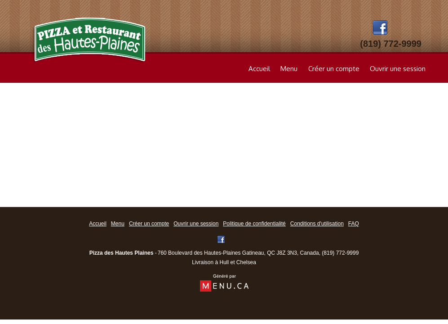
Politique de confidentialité (254, 223)
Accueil (259, 68)
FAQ (353, 223)
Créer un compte (333, 68)
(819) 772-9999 (340, 253)
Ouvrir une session (398, 68)
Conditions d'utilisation (317, 223)
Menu (288, 68)
